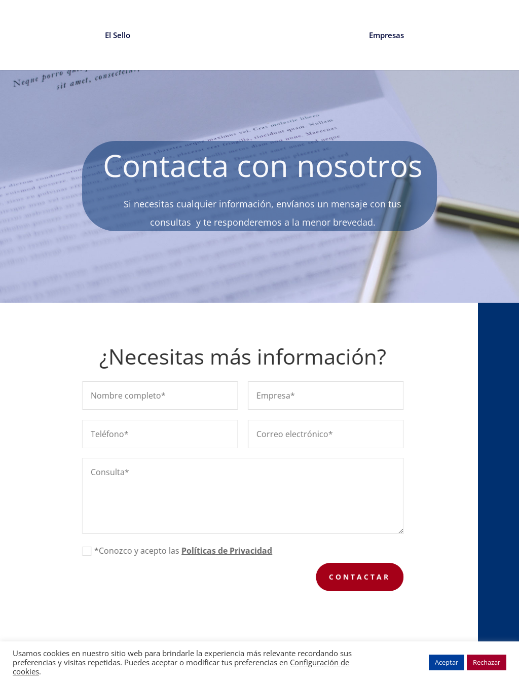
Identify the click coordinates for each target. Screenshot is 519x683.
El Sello (117, 35)
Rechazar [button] (486, 662)
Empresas (386, 35)
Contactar (363, 577)
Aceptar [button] (446, 662)
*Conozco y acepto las (181, 550)
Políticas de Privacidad (230, 550)
